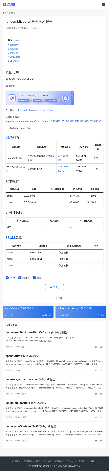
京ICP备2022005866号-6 (69, 466)
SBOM (10, 238)
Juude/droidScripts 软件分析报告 (27, 405)
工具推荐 (82, 461)
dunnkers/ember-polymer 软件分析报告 (30, 381)
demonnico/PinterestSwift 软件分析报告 (31, 429)
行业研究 (16, 461)
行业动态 (71, 461)
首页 (4, 13)
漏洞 (9, 137)
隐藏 (17, 40)
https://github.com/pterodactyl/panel (35, 110)
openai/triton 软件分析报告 (23, 356)
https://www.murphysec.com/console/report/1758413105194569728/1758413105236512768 (53, 121)
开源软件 (26, 278)
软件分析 (35, 28)
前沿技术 (59, 461)
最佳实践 (47, 461)
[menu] (103, 4)
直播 (92, 461)
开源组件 (28, 461)
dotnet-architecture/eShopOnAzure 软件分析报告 (37, 332)
